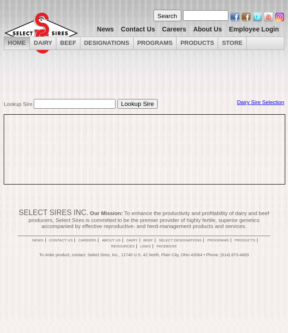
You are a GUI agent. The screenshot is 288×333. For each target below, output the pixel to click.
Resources (123, 246)
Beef (68, 42)
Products (197, 42)
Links (145, 246)
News (105, 29)
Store (232, 42)
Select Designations (180, 240)
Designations (106, 42)
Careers (174, 29)
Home (17, 42)
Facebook (167, 246)
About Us (207, 29)
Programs (155, 42)
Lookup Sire (18, 104)
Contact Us (138, 29)
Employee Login (254, 29)
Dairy (131, 240)
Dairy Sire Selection (260, 102)
